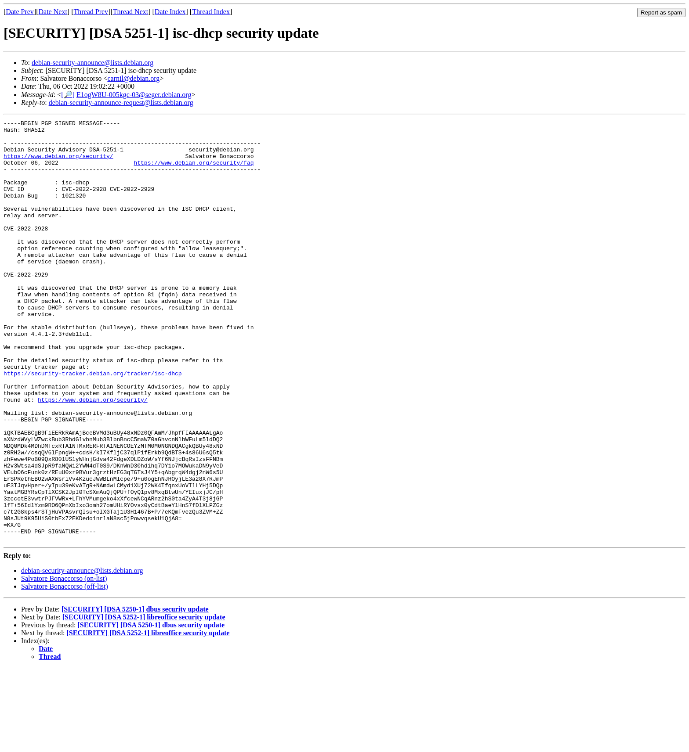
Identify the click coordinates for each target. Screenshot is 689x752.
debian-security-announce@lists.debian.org (92, 62)
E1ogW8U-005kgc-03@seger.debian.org (133, 94)
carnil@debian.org (133, 78)
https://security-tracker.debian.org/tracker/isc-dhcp (93, 424)
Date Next (53, 11)
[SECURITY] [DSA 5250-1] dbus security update (135, 693)
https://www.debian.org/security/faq (194, 172)
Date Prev (20, 11)
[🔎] (68, 94)
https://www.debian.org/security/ (58, 164)
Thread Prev (90, 11)
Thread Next (130, 11)
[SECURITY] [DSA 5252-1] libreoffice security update (143, 701)
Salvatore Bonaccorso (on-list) (64, 662)
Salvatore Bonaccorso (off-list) (64, 670)
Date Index (170, 11)
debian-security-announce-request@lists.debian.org (121, 102)
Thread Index (211, 11)
